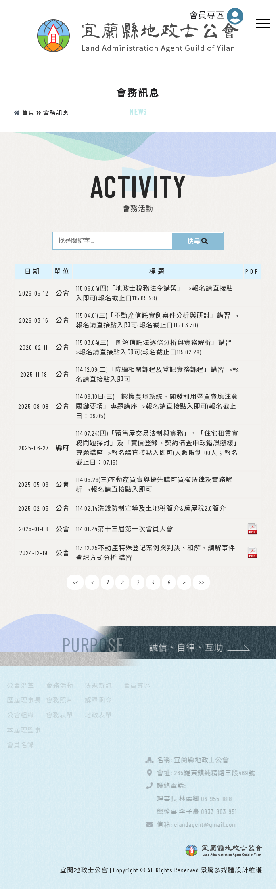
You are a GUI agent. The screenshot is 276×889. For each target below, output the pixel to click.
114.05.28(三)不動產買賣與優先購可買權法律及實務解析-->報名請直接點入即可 (154, 484)
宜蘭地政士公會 (84, 869)
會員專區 (216, 16)
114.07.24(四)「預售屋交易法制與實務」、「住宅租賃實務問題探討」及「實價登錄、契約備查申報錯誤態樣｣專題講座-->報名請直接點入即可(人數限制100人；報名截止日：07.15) (157, 447)
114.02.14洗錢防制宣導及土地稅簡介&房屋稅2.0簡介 (151, 508)
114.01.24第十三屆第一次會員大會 (124, 528)
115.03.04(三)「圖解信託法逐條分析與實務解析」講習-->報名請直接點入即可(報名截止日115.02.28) (156, 346)
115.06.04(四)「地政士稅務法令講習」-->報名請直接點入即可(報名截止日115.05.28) (154, 292)
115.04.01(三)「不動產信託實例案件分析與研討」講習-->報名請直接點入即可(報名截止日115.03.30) (157, 319)
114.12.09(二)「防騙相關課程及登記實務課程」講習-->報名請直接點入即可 (157, 373)
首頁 (24, 112)
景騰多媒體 (218, 869)
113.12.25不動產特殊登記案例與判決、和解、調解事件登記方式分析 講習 (155, 552)
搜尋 (202, 240)
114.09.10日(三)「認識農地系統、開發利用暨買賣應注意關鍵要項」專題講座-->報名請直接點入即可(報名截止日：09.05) (157, 405)
